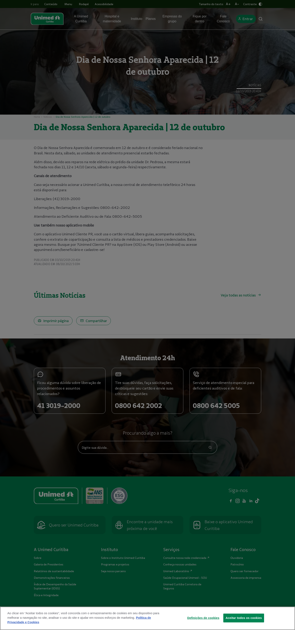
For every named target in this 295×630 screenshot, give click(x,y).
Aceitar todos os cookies (244, 625)
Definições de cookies (203, 625)
